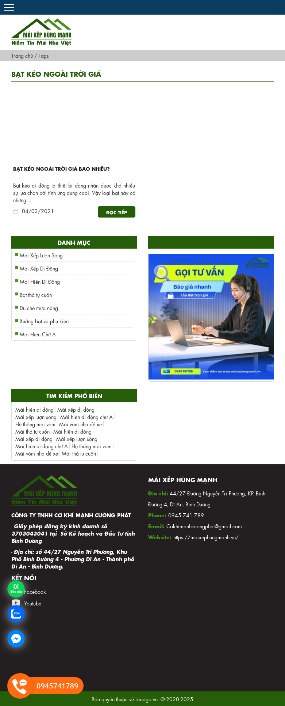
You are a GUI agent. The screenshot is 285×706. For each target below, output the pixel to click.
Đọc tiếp (116, 212)
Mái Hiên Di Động (40, 281)
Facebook (35, 591)
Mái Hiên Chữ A (38, 334)
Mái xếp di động (76, 409)
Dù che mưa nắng (39, 307)
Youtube (32, 603)
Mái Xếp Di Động (39, 268)
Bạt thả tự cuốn (36, 294)
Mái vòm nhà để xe (80, 423)
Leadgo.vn (146, 698)
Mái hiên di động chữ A (86, 416)
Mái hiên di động (34, 409)
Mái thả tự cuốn (32, 431)
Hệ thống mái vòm (35, 423)
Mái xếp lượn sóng (36, 416)
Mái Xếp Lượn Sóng (41, 255)
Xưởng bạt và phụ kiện (44, 320)
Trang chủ (22, 55)
